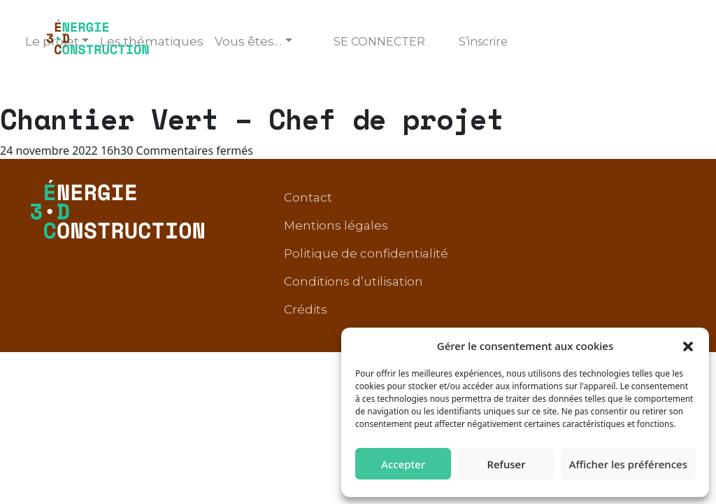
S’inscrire (483, 41)
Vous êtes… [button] (248, 41)
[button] (688, 346)
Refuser (506, 464)
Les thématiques (151, 41)
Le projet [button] (52, 41)
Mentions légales (336, 225)
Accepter (403, 464)
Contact (308, 197)
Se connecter (379, 41)
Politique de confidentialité (366, 253)
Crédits (305, 309)
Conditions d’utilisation (353, 281)
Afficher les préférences (628, 464)
